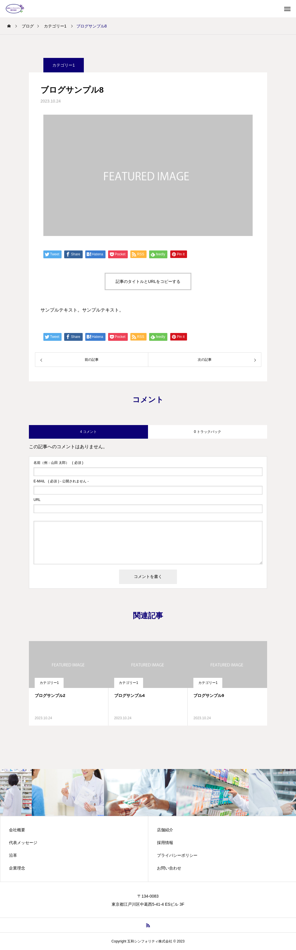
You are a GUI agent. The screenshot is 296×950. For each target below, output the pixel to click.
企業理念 (17, 868)
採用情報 (165, 843)
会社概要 (17, 830)
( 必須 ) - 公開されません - (61, 481)
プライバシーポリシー (177, 855)
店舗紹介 (165, 830)
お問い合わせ (169, 868)
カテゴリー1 (49, 683)
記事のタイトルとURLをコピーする (148, 281)
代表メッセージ (23, 843)
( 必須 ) (58, 462)
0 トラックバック (207, 432)
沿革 (13, 855)
